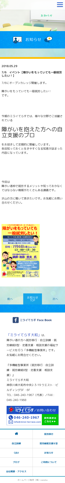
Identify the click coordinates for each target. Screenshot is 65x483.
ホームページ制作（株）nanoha (32, 480)
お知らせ (48, 452)
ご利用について (49, 462)
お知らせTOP (32, 299)
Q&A (16, 452)
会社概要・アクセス (16, 471)
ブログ (16, 462)
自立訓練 (16, 443)
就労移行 (48, 434)
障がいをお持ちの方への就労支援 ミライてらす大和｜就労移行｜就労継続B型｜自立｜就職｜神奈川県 (23, 4)
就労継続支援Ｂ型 (49, 443)
